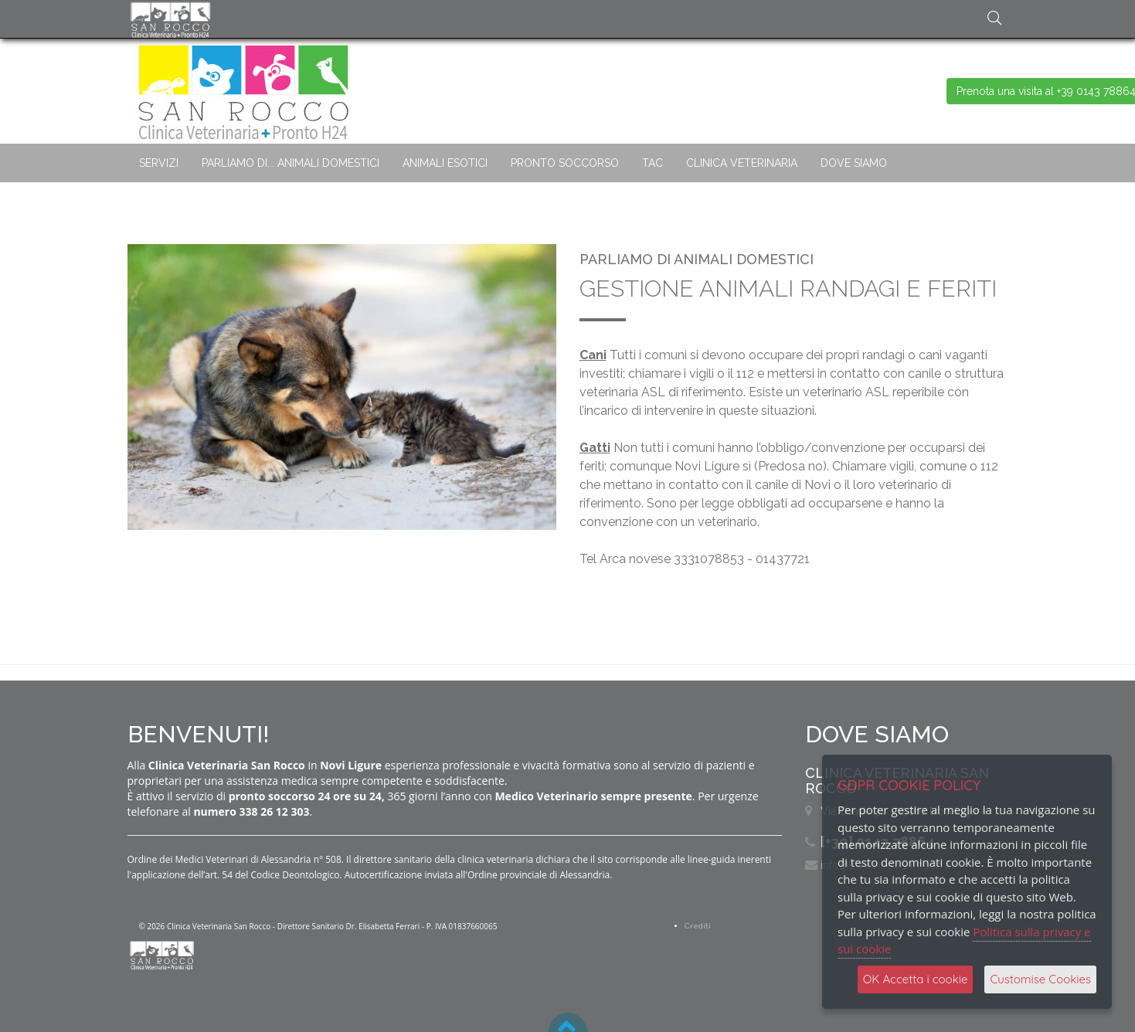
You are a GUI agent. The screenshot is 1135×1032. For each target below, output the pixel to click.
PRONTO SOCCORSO (565, 163)
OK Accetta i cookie (915, 979)
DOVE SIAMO (854, 163)
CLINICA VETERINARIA (741, 163)
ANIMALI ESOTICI (445, 163)
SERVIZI (158, 163)
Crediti (698, 926)
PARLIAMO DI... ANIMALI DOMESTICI (290, 163)
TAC (652, 163)
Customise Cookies (1040, 979)
